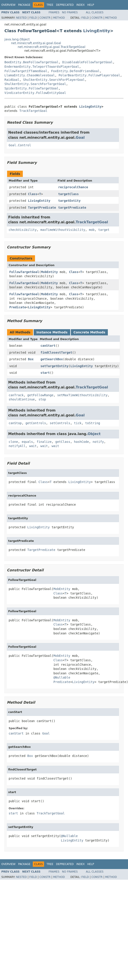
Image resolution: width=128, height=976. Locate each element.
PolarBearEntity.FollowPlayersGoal (89, 75)
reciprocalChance (73, 187)
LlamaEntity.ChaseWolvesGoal (29, 75)
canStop (15, 423)
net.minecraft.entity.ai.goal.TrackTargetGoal (51, 47)
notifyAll (17, 446)
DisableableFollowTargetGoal (87, 62)
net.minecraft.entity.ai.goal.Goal (36, 43)
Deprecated (65, 4)
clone (13, 441)
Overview (8, 4)
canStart (48, 345)
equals (27, 441)
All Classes (94, 12)
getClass (62, 441)
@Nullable (61, 677)
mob (91, 230)
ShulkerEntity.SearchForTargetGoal (35, 84)
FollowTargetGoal (24, 272)
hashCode (81, 441)
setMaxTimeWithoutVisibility (82, 395)
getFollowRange (40, 395)
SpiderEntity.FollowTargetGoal (31, 88)
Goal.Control (20, 145)
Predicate (17, 307)
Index (80, 4)
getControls (35, 423)
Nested (21, 17)
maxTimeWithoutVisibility (62, 230)
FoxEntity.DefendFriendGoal (75, 71)
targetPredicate (72, 207)
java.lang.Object (17, 39)
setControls (60, 423)
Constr (44, 17)
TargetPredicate (42, 207)
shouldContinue (22, 399)
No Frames (70, 12)
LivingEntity (96, 30)
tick (77, 423)
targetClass (68, 194)
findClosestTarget (56, 352)
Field (33, 17)
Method (59, 17)
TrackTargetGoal (33, 111)
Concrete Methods (89, 332)
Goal (80, 137)
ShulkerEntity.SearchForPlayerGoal (54, 79)
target (104, 230)
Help (90, 4)
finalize (44, 441)
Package (24, 4)
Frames (54, 12)
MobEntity (49, 272)
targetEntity (69, 200)
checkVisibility (23, 230)
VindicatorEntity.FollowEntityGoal (35, 93)
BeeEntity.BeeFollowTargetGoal (31, 62)
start (45, 372)
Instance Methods (51, 332)
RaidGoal (11, 79)
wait (33, 446)
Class (32, 194)
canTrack (16, 395)
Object (94, 434)
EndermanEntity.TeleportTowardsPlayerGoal (41, 66)
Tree (50, 4)
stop (42, 399)
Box (30, 359)
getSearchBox (52, 359)
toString (92, 423)
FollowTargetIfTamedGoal (25, 71)
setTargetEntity (54, 366)
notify (98, 441)
